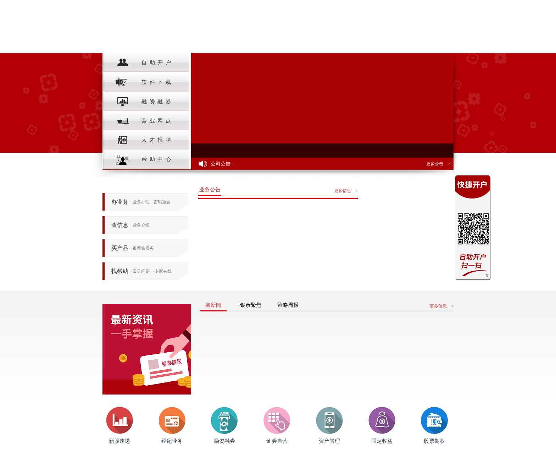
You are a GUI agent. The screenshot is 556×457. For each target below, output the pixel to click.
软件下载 (144, 82)
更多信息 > (346, 190)
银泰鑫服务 (143, 248)
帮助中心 (144, 159)
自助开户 (144, 62)
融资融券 (144, 102)
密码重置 (161, 202)
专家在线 (163, 271)
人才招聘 (144, 140)
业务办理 (141, 202)
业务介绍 (141, 225)
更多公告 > (438, 163)
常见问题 (141, 271)
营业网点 (144, 121)
